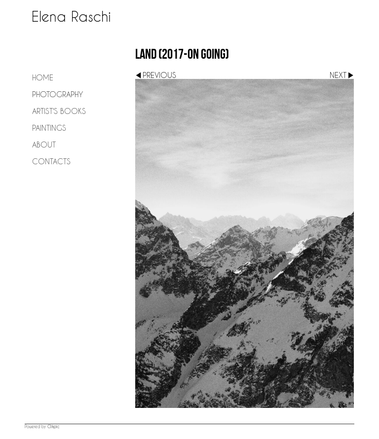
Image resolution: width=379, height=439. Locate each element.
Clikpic (53, 426)
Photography (57, 94)
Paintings (49, 127)
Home (42, 77)
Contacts (51, 161)
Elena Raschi (71, 16)
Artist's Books (59, 111)
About (44, 144)
